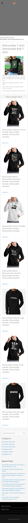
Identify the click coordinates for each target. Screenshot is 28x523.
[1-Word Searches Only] (12, 433)
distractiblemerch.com (15, 519)
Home (1, 37)
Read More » (5, 143)
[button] (2, 2)
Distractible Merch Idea (8, 37)
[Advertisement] (14, 21)
